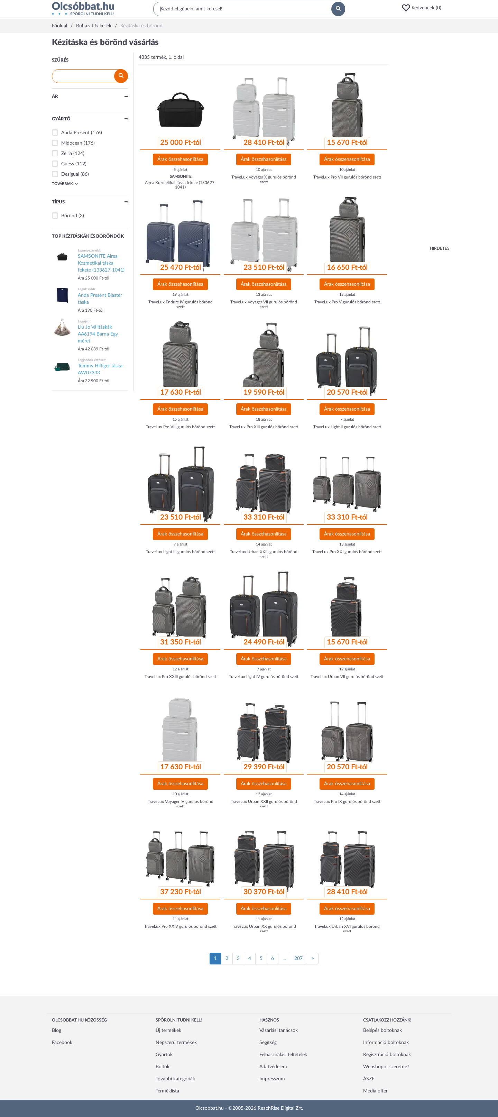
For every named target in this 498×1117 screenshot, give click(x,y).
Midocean (71, 143)
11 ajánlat (180, 919)
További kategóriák (175, 1079)
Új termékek (168, 1030)
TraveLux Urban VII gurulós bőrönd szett (347, 677)
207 (298, 958)
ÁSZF (369, 1079)
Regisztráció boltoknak (387, 1054)
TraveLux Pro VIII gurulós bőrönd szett (180, 427)
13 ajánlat (264, 294)
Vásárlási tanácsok (278, 1030)
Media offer (375, 1091)
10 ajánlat (264, 170)
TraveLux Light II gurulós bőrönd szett (347, 427)
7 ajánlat (347, 419)
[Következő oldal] (313, 958)
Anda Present (75, 132)
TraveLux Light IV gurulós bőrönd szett (263, 677)
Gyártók (164, 1054)
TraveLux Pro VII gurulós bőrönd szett (347, 177)
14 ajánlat (264, 544)
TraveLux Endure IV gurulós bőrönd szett (180, 304)
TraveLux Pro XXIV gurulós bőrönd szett (180, 926)
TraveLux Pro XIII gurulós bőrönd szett (263, 427)
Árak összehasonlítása (180, 159)
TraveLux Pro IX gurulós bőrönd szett (347, 801)
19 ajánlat (180, 294)
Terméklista (167, 1091)
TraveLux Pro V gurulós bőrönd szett (347, 302)
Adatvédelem (273, 1066)
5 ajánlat (180, 170)
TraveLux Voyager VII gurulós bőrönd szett (263, 304)
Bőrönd (69, 215)
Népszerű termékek (176, 1042)
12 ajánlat (180, 669)
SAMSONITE (180, 176)
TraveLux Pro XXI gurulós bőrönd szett (347, 552)
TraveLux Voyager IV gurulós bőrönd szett (180, 803)
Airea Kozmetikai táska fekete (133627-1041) (180, 185)
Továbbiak (65, 184)
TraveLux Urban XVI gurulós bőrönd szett (347, 928)
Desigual (70, 174)
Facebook (62, 1042)
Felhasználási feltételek (283, 1054)
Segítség (268, 1042)
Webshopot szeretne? (386, 1066)
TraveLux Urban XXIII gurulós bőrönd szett (263, 554)
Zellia (66, 153)
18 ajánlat (264, 419)
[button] (423, 8)
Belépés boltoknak (382, 1030)
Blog (56, 1030)
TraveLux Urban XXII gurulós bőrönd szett (264, 803)
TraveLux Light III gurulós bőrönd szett (180, 552)
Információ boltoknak (386, 1042)
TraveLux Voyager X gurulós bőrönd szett (263, 179)
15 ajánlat (180, 419)
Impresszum (272, 1079)
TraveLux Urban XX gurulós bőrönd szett (264, 928)
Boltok (162, 1066)
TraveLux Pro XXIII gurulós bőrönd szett (180, 677)
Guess (67, 164)
